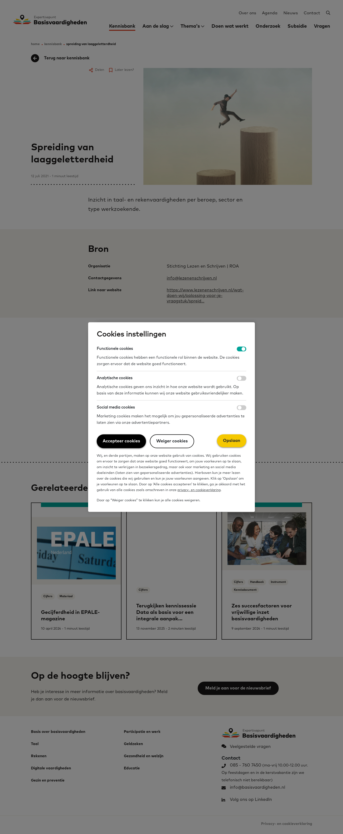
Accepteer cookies (121, 441)
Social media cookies (116, 407)
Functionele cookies (115, 349)
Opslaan (231, 441)
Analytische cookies (114, 378)
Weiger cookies (172, 441)
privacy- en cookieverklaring (199, 490)
